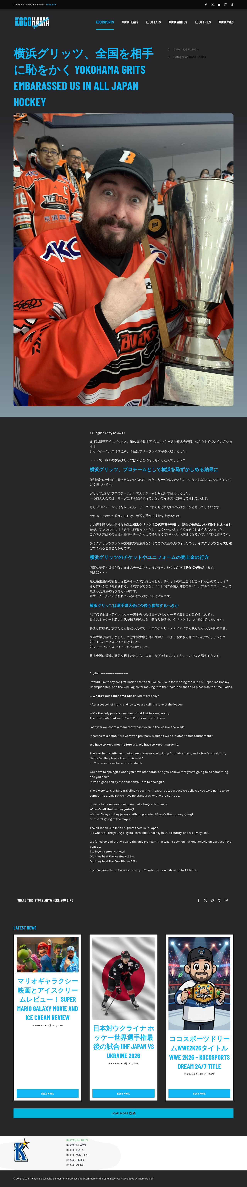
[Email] (226, 900)
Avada (34, 1178)
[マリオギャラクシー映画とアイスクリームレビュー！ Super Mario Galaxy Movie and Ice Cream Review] (48, 940)
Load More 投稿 (124, 1113)
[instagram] (225, 4)
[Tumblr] (219, 900)
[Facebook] (198, 900)
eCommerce (90, 1178)
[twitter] (212, 4)
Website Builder (52, 1178)
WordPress (71, 1178)
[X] (205, 900)
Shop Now (51, 4)
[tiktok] (232, 4)
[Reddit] (212, 900)
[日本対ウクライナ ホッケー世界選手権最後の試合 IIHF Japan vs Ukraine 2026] (123, 940)
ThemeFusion (145, 1178)
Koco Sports (197, 57)
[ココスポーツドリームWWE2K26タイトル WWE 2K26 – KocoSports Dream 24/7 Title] (199, 940)
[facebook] (206, 4)
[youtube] (219, 4)
